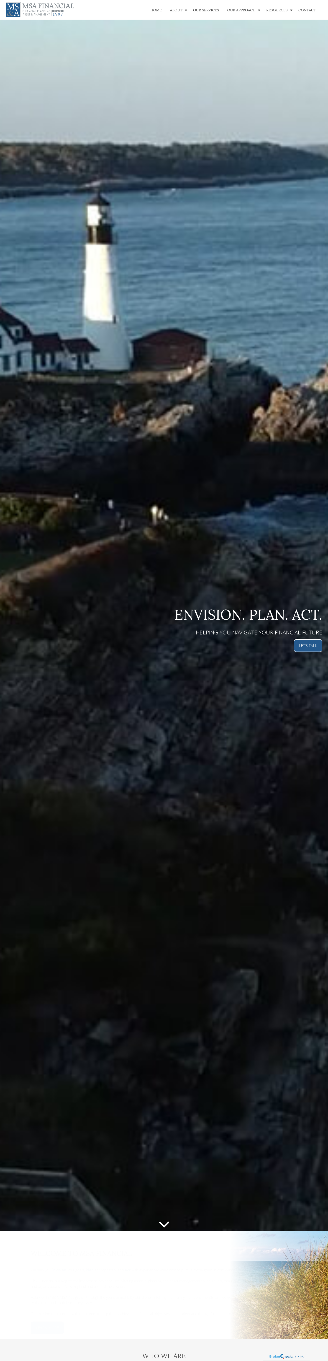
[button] (156, 9)
